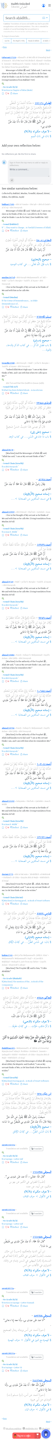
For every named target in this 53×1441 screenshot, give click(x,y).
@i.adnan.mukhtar (13, 1428)
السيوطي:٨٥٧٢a (42, 1316)
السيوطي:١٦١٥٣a (42, 1172)
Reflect (16, 230)
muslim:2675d (8, 277)
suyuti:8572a (8, 1288)
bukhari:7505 (8, 204)
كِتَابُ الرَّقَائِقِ (19, 1132)
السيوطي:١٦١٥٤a (42, 1237)
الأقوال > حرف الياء (35, 1409)
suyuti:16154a (8, 1209)
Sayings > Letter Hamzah (23, 1302)
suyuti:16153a (8, 1144)
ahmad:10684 (8, 654)
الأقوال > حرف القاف (34, 1196)
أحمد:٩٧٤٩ (44, 618)
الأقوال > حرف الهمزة (19, 1340)
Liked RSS (46, 1428)
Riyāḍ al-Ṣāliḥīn (33, 40)
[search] (22, 18)
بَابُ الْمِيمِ (36, 136)
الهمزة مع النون (42, 1340)
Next (48, 50)
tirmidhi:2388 (8, 362)
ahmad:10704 (8, 727)
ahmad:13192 (8, 801)
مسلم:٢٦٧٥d (43, 317)
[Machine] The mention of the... (17, 981)
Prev (5, 47)
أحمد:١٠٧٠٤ (44, 764)
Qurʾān (7, 40)
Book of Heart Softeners (38, 1080)
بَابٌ (47, 136)
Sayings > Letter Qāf (14, 1158)
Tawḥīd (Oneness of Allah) (39, 227)
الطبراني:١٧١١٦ (43, 103)
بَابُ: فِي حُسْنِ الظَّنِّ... (36, 942)
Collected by (7, 193)
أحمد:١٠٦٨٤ (44, 691)
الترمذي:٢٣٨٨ (43, 403)
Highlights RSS (31, 1428)
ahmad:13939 (8, 511)
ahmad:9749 (7, 581)
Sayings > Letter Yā (13, 1367)
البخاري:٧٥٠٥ (43, 240)
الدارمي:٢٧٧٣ (44, 913)
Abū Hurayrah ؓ (11, 466)
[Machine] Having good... (14, 1080)
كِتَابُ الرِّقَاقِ (14, 942)
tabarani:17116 (9, 57)
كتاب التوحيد (16, 264)
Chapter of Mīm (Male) (22, 90)
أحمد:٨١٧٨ (44, 479)
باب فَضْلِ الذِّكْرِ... (39, 345)
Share (15, 93)
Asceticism (38, 389)
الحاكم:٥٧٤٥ (44, 998)
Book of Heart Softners (40, 900)
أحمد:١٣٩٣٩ (44, 545)
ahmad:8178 (7, 449)
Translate (36, 1148)
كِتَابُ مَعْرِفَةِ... (15, 1026)
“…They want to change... (14, 227)
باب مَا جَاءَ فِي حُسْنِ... (36, 437)
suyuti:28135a (8, 1353)
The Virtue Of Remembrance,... (16, 300)
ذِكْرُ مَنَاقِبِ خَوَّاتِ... (38, 1026)
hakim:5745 (7, 955)
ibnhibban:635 (8, 1048)
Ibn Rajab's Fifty (19, 40)
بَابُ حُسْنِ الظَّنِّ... (39, 1132)
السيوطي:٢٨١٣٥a (41, 1380)
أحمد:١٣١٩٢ (44, 837)
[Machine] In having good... (15, 900)
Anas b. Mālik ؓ (11, 531)
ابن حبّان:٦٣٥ (44, 1094)
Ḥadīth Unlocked (20, 3)
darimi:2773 (7, 874)
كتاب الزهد (14, 437)
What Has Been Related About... (17, 389)
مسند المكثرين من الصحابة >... (28, 499)
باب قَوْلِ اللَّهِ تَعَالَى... (38, 264)
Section (6, 90)
